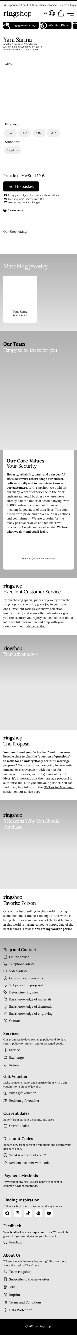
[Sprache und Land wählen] (49, 13)
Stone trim (12, 141)
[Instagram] (17, 1213)
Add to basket (21, 186)
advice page (32, 791)
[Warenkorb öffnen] (60, 13)
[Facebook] (7, 1213)
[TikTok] (28, 1213)
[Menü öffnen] (70, 13)
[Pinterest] (38, 1213)
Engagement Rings (19, 25)
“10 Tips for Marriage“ (59, 787)
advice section (36, 626)
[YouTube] (49, 1213)
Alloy (8, 64)
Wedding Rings (54, 25)
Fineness (11, 124)
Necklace (18, 44)
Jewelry (7, 44)
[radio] (12, 80)
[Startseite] (17, 13)
